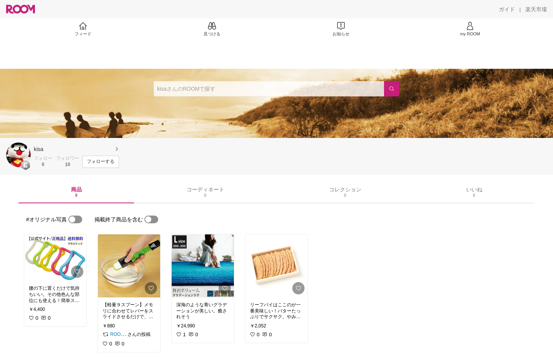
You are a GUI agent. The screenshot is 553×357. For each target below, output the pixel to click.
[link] (55, 257)
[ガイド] (507, 9)
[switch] (75, 219)
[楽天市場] (536, 9)
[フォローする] (100, 162)
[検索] (391, 88)
